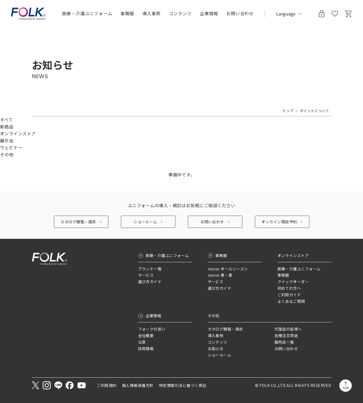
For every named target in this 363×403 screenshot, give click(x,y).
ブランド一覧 (150, 268)
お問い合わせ (212, 221)
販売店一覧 (284, 342)
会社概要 (146, 335)
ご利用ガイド (289, 294)
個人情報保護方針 (138, 385)
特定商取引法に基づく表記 (182, 385)
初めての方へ (289, 288)
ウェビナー (11, 147)
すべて (6, 119)
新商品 (6, 126)
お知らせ (216, 348)
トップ (287, 110)
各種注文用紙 (286, 335)
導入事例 (151, 13)
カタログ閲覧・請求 (78, 221)
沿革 (142, 342)
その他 (6, 154)
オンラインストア (18, 133)
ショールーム (145, 221)
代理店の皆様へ (288, 329)
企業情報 (153, 315)
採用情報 (146, 348)
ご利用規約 (107, 385)
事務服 (221, 255)
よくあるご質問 (291, 301)
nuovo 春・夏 (220, 275)
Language (285, 13)
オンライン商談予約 (279, 221)
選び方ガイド (150, 281)
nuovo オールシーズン (228, 268)
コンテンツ (180, 13)
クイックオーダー (293, 281)
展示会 (6, 140)
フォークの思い (152, 329)
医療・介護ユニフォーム (167, 255)
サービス (146, 275)
